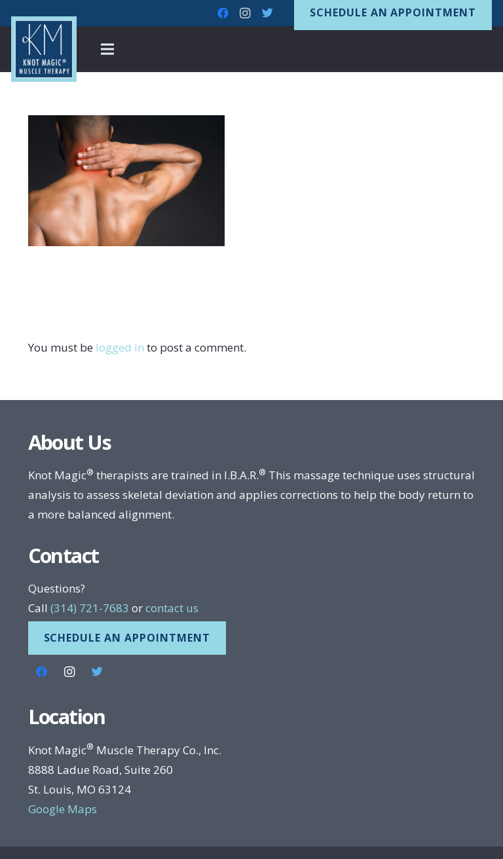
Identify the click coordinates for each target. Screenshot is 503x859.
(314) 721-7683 (89, 607)
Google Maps (62, 808)
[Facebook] (223, 13)
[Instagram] (245, 13)
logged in (120, 347)
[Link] (44, 49)
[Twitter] (267, 13)
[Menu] (107, 49)
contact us (171, 607)
